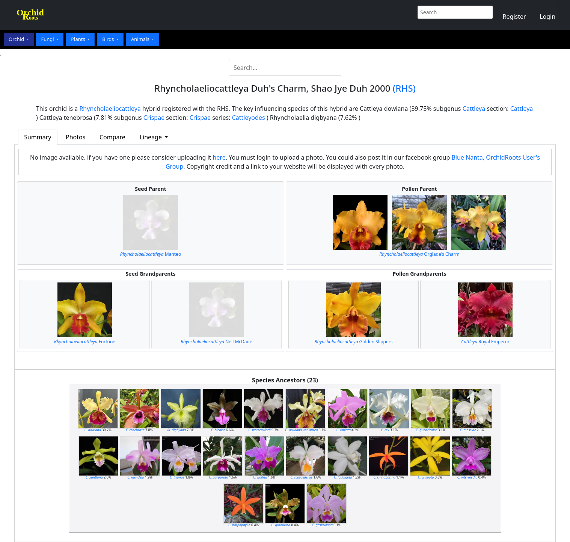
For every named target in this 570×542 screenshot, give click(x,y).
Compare (112, 137)
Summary (37, 137)
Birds (108, 39)
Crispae (153, 117)
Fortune (84, 341)
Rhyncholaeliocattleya (109, 108)
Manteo (150, 254)
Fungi (48, 39)
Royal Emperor (485, 341)
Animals (141, 39)
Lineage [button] (151, 137)
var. (301, 429)
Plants (78, 39)
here (219, 157)
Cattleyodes (248, 117)
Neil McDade (216, 341)
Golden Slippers (354, 341)
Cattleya (474, 108)
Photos (75, 137)
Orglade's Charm (419, 254)
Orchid (17, 39)
